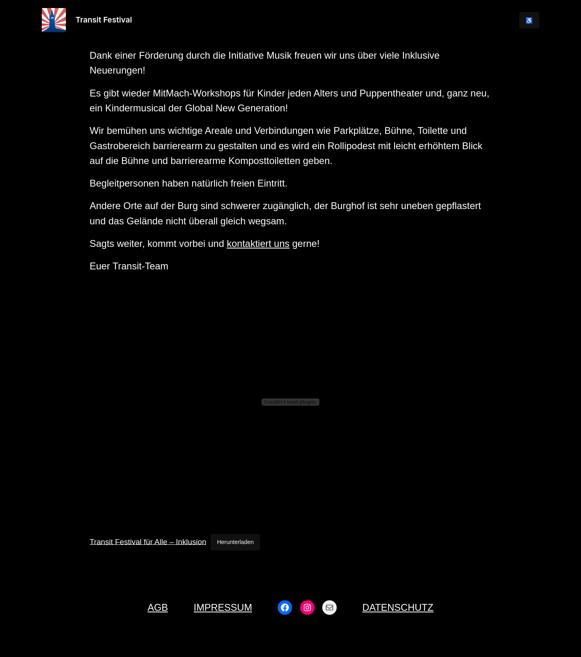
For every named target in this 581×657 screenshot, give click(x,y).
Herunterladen (235, 542)
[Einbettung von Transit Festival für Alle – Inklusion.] (290, 402)
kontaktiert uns (258, 243)
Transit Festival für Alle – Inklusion (148, 541)
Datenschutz (398, 607)
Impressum (223, 607)
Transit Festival (104, 20)
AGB (157, 607)
